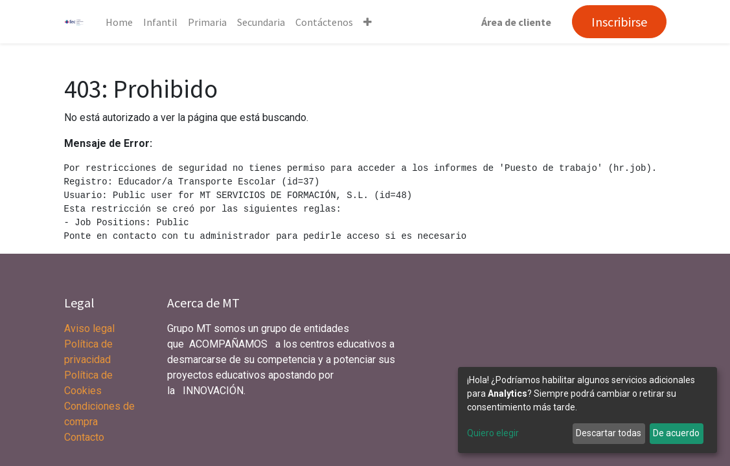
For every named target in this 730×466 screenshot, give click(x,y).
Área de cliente (516, 22)
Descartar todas (608, 433)
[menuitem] (119, 22)
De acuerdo (676, 433)
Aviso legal (90, 328)
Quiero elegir (493, 433)
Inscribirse (619, 22)
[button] (367, 22)
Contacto (84, 437)
